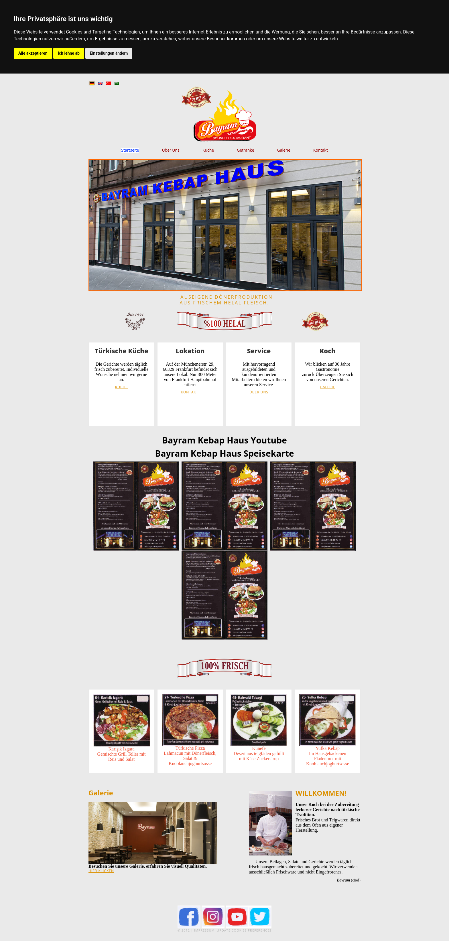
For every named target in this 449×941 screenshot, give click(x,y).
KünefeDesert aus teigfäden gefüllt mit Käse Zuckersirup (259, 753)
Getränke (245, 150)
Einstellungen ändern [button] (109, 53)
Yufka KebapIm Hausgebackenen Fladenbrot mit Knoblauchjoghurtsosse (327, 756)
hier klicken (101, 870)
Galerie (283, 150)
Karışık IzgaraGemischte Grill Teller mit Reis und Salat (121, 754)
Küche (208, 150)
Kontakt (320, 150)
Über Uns (170, 150)
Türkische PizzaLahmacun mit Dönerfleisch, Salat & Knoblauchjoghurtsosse (190, 756)
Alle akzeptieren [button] (33, 53)
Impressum (204, 930)
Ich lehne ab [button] (69, 53)
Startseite (130, 150)
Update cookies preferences (244, 930)
